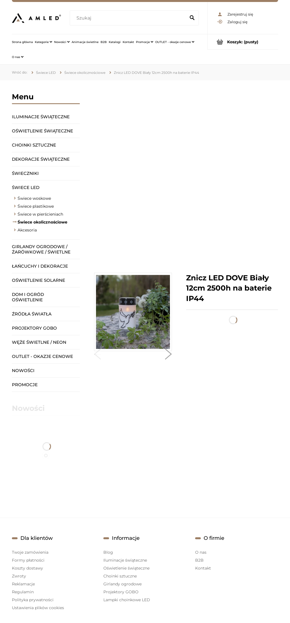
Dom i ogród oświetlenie (28, 297)
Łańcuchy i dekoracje (40, 266)
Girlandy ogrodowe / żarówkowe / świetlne (41, 249)
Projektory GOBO (34, 328)
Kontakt (203, 568)
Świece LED (25, 187)
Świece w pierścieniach (40, 214)
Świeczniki (25, 173)
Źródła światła (32, 314)
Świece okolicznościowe (42, 222)
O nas (200, 552)
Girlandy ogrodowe (122, 584)
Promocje (25, 384)
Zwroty (19, 576)
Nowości (23, 370)
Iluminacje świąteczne (41, 116)
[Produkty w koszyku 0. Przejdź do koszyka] (243, 41)
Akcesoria (27, 230)
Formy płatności (28, 560)
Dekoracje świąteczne (41, 159)
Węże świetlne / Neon (39, 342)
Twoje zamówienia (30, 552)
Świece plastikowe (36, 206)
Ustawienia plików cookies (38, 607)
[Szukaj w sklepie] (128, 18)
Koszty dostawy (27, 568)
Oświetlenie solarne (38, 280)
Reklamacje (23, 584)
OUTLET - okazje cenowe (42, 356)
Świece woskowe (34, 198)
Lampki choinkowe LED (126, 599)
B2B (199, 560)
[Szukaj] (192, 18)
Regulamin (23, 591)
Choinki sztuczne (34, 145)
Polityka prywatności (33, 599)
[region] (186, 176)
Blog (108, 552)
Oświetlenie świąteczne (42, 131)
